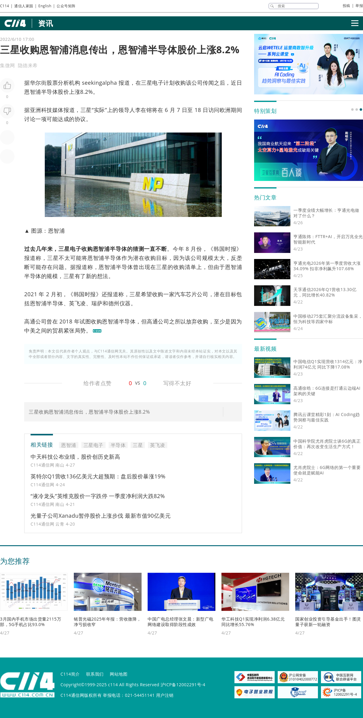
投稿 (346, 5)
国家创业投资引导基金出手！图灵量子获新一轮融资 (328, 621)
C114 (4, 5)
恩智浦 (32, 91)
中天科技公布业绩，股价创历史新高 (75, 456)
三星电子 (152, 82)
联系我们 (95, 674)
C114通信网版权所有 (81, 695)
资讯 (45, 23)
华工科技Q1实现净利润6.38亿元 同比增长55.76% (253, 621)
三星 (86, 109)
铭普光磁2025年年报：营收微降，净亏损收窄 (107, 621)
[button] (352, 109)
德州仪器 (119, 303)
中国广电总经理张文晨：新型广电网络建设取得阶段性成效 (181, 621)
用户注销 (165, 695)
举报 (359, 5)
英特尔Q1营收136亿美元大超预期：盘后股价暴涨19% (98, 476)
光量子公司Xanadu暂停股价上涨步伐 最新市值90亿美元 (101, 515)
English (44, 5)
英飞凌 (77, 303)
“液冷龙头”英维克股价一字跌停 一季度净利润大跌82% (98, 496)
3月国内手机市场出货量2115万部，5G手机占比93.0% (30, 621)
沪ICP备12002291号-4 (183, 684)
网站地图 (118, 674)
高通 (29, 321)
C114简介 (70, 674)
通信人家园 (23, 5)
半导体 (49, 91)
